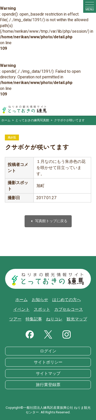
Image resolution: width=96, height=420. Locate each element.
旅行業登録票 (48, 385)
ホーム (21, 300)
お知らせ (40, 300)
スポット (42, 309)
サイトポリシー (48, 362)
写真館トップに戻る (48, 221)
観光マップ (77, 319)
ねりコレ (54, 319)
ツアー (15, 319)
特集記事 (34, 319)
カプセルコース (68, 309)
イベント (21, 309)
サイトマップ (48, 373)
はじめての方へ (66, 300)
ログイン (48, 351)
